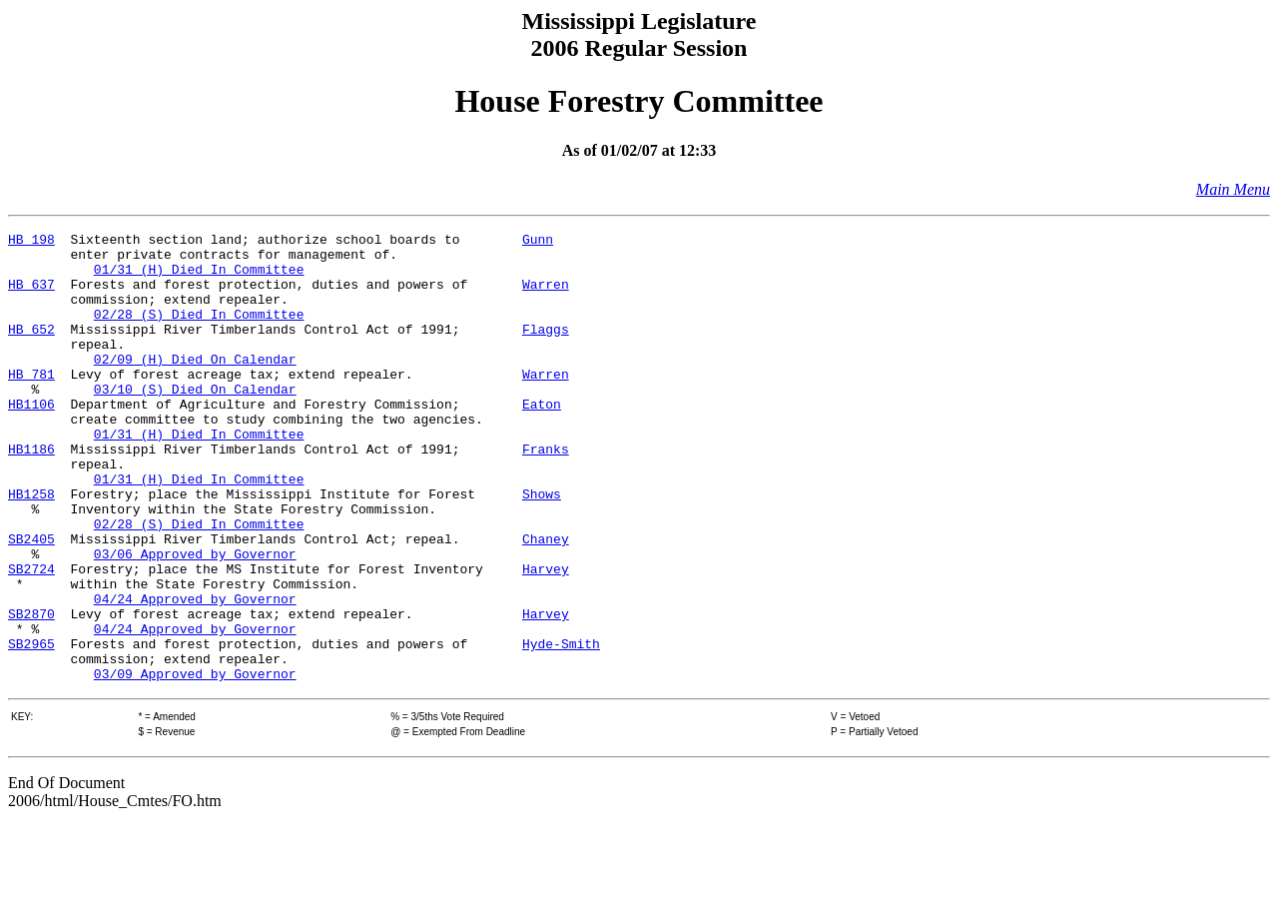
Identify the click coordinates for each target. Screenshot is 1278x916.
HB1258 (31, 547)
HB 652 (31, 350)
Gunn (537, 242)
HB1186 (31, 493)
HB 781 (31, 404)
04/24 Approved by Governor (195, 673)
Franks (545, 493)
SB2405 (31, 601)
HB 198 (31, 242)
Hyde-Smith (561, 727)
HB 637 (31, 296)
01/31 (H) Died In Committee (199, 278)
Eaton (541, 440)
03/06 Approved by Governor (195, 619)
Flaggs (545, 350)
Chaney (545, 601)
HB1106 (31, 440)
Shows (541, 547)
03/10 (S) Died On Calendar (195, 422)
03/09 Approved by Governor (195, 763)
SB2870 (31, 691)
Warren (545, 296)
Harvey (545, 637)
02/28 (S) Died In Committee (199, 332)
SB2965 (31, 727)
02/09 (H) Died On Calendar (195, 386)
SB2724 (31, 637)
